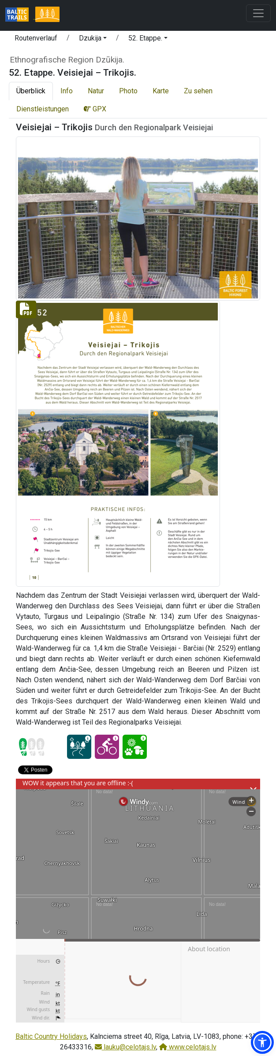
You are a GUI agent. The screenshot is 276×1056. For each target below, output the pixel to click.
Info (66, 91)
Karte (161, 91)
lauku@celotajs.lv (125, 1047)
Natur (96, 91)
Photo (128, 91)
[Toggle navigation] (258, 13)
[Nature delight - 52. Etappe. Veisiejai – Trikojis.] (135, 747)
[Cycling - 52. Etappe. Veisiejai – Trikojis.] (107, 747)
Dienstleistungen (42, 109)
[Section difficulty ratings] (32, 747)
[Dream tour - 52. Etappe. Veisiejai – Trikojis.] (79, 747)
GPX (95, 109)
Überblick (30, 91)
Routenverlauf (36, 38)
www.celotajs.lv (187, 1047)
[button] (92, 40)
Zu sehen (198, 91)
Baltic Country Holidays (51, 1036)
